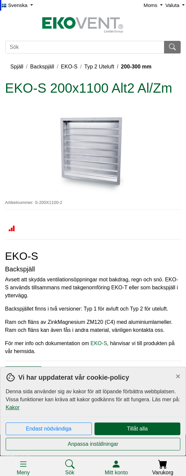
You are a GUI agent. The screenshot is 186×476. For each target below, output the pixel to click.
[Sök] (84, 47)
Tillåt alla (137, 428)
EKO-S (69, 66)
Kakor (13, 407)
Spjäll (16, 66)
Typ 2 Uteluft (99, 66)
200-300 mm (136, 66)
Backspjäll (42, 66)
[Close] (178, 376)
